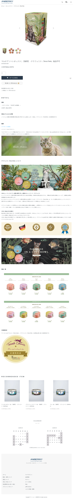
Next (53, 28)
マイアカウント (28, 474)
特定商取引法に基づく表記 (7, 88)
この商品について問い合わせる (8, 90)
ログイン (27, 479)
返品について (6, 479)
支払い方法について (7, 481)
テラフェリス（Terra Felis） (19, 6)
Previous (20, 28)
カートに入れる (12, 77)
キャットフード (9, 6)
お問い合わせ (28, 486)
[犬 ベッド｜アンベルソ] (66, 2)
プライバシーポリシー (8, 486)
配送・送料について (7, 477)
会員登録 (27, 477)
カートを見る (28, 481)
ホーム (2, 6)
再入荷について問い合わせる (12, 83)
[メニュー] (71, 2)
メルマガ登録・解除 (29, 489)
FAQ (26, 484)
